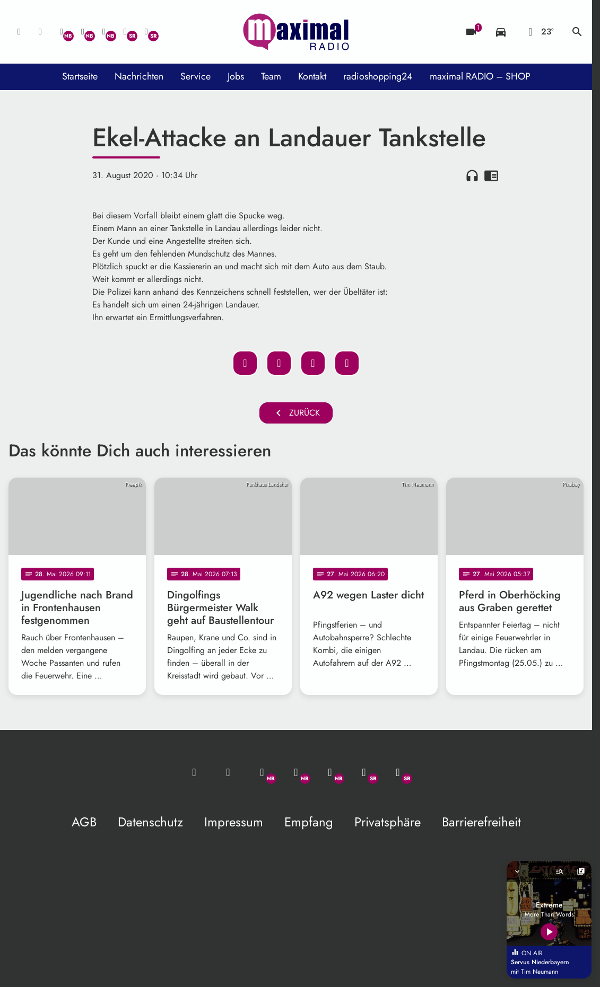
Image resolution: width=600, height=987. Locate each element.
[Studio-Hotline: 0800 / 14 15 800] (40, 31)
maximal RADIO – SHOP (480, 76)
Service (195, 76)
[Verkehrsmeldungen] (500, 31)
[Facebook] (82, 31)
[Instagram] (104, 31)
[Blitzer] (471, 31)
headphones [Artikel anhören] (472, 175)
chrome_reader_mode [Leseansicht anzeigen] (491, 175)
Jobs (236, 76)
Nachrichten (139, 76)
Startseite (80, 76)
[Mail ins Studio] (19, 31)
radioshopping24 (378, 76)
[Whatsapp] (61, 31)
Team (271, 76)
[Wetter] (539, 31)
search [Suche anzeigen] (577, 31)
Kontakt (312, 76)
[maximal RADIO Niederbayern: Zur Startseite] (296, 32)
